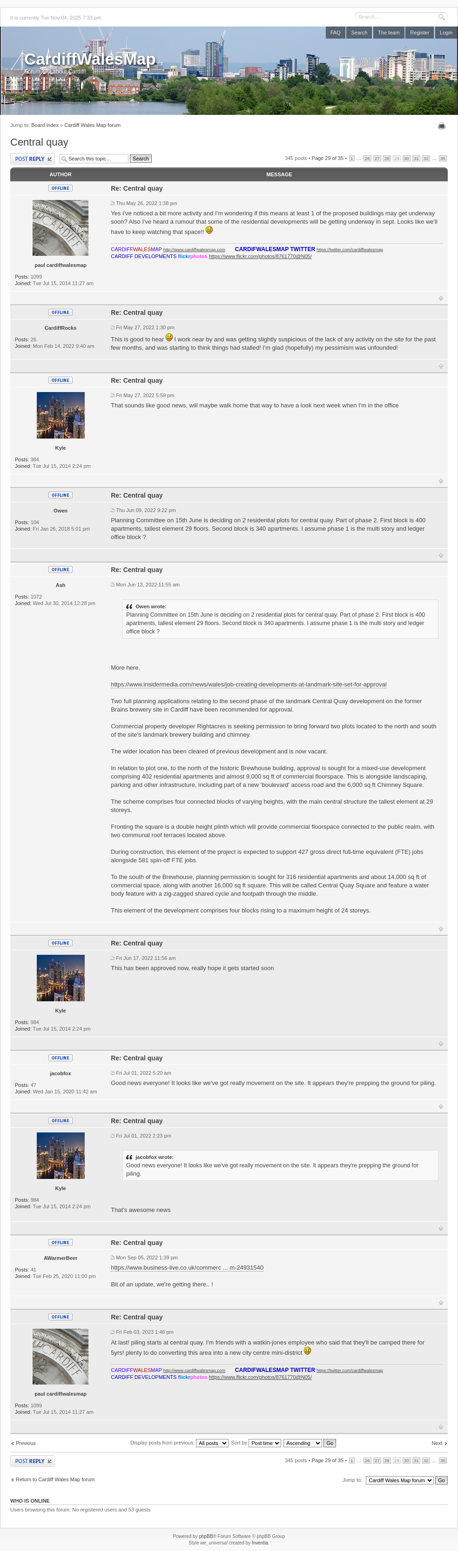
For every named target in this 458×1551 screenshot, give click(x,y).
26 (367, 158)
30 (406, 158)
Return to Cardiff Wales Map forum (55, 1479)
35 (442, 158)
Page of (328, 158)
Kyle (60, 448)
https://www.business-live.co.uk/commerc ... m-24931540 (187, 1267)
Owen (60, 510)
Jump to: (352, 1480)
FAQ (335, 32)
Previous (26, 1443)
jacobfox (60, 1073)
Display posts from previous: (179, 1442)
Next (436, 1443)
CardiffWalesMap (90, 59)
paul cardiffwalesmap (60, 265)
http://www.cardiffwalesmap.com (194, 249)
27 (377, 158)
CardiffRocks (60, 328)
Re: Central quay (136, 188)
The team (388, 32)
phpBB (206, 1536)
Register (419, 32)
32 (426, 158)
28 (387, 158)
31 (416, 158)
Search (359, 32)
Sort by (256, 1442)
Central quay (39, 142)
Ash (61, 585)
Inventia (260, 1542)
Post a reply (32, 159)
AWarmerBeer (60, 1258)
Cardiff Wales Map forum (92, 125)
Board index (45, 125)
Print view (443, 125)
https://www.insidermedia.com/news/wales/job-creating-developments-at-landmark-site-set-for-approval (248, 684)
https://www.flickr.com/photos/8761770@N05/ (260, 256)
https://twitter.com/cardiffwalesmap (350, 249)
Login (446, 32)
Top (441, 298)
